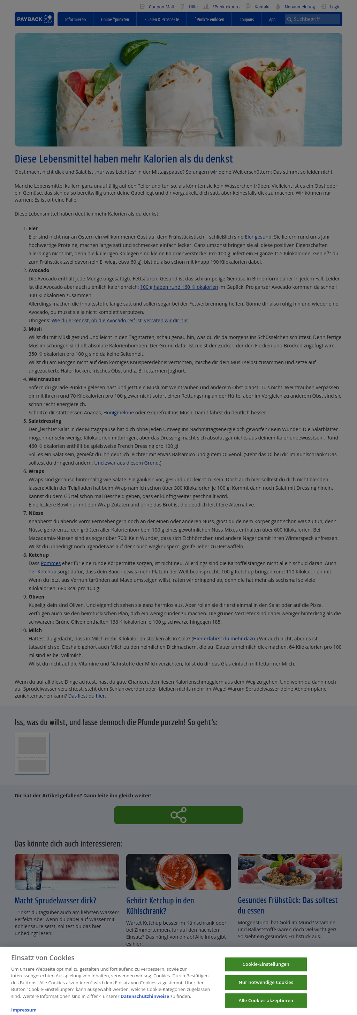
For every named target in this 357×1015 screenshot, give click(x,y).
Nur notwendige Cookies (265, 987)
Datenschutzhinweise (145, 1001)
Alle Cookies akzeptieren (266, 1005)
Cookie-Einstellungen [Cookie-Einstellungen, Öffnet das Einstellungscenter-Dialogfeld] (266, 969)
